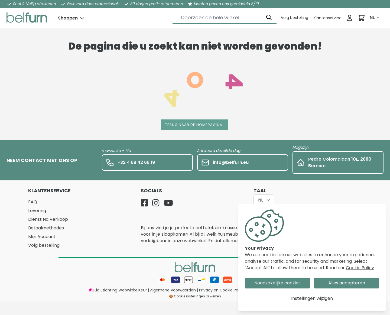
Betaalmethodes (46, 228)
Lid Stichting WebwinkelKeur (118, 290)
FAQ (32, 202)
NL (372, 17)
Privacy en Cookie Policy (222, 290)
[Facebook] (144, 203)
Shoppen (68, 18)
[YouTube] (168, 203)
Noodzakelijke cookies (277, 283)
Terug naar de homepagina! (194, 124)
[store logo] (26, 17)
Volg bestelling (44, 245)
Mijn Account (42, 236)
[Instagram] (155, 203)
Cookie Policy (360, 268)
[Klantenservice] (294, 17)
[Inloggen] (349, 18)
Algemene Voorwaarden (173, 290)
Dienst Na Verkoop (48, 219)
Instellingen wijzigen (312, 298)
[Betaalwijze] (195, 279)
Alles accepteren (346, 283)
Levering (37, 210)
